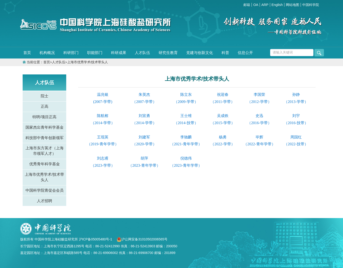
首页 (27, 53)
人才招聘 (44, 201)
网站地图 (292, 5)
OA (255, 5)
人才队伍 (142, 53)
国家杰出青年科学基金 (44, 127)
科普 (225, 53)
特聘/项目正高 (44, 117)
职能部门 (94, 53)
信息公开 (245, 53)
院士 (44, 96)
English (277, 5)
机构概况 (47, 53)
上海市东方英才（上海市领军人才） (44, 151)
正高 (44, 106)
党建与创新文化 (199, 53)
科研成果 (118, 53)
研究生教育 (168, 53)
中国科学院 (310, 5)
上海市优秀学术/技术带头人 (87, 62)
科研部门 (71, 53)
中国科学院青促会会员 (44, 190)
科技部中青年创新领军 (44, 138)
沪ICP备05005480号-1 (96, 239)
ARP (264, 5)
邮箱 (246, 5)
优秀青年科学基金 (44, 164)
